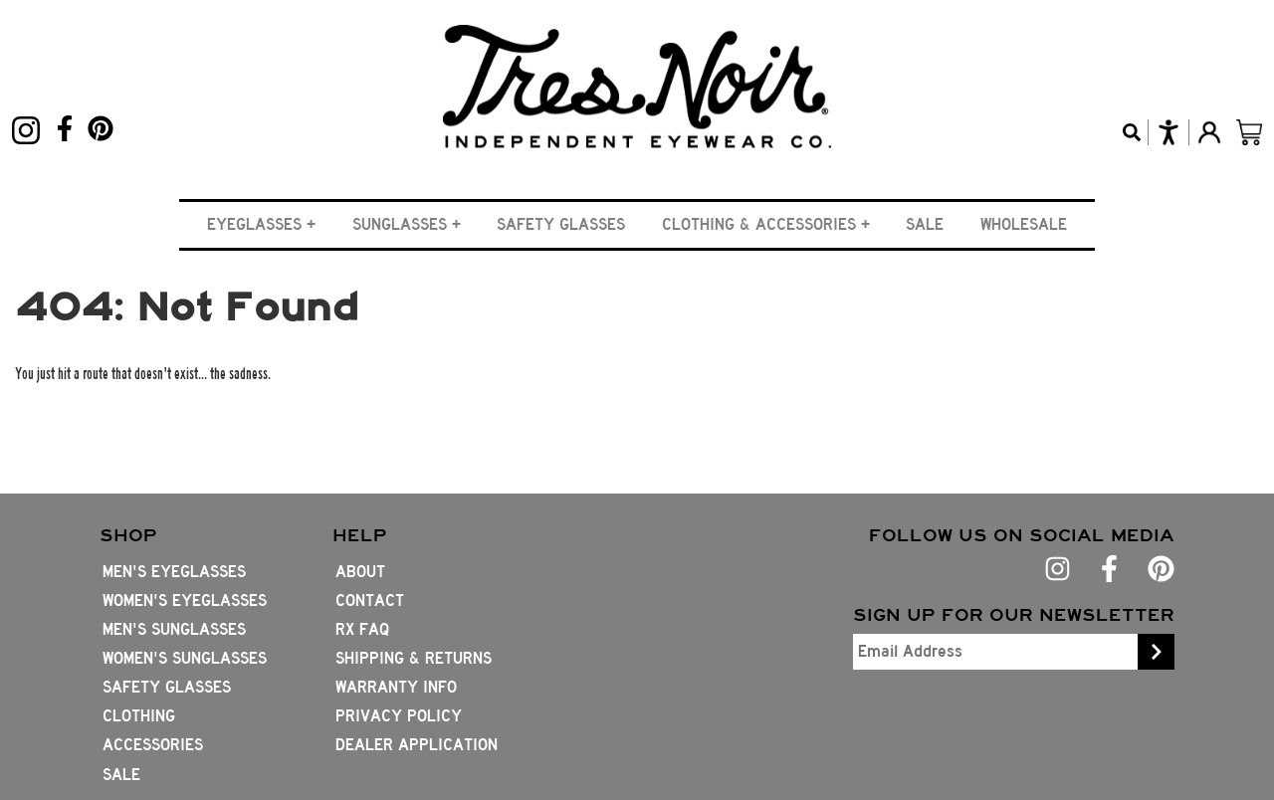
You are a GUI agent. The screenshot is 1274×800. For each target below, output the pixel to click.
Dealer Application (416, 744)
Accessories (153, 744)
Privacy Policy (398, 715)
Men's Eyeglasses (174, 571)
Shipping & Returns (413, 658)
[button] (261, 224)
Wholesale (1023, 224)
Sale (925, 224)
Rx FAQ (362, 629)
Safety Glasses (561, 224)
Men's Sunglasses (174, 629)
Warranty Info (396, 687)
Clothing (139, 715)
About (360, 571)
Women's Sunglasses (185, 658)
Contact (369, 600)
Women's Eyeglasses (185, 600)
